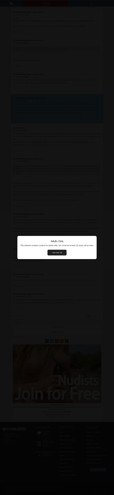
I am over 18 (57, 253)
